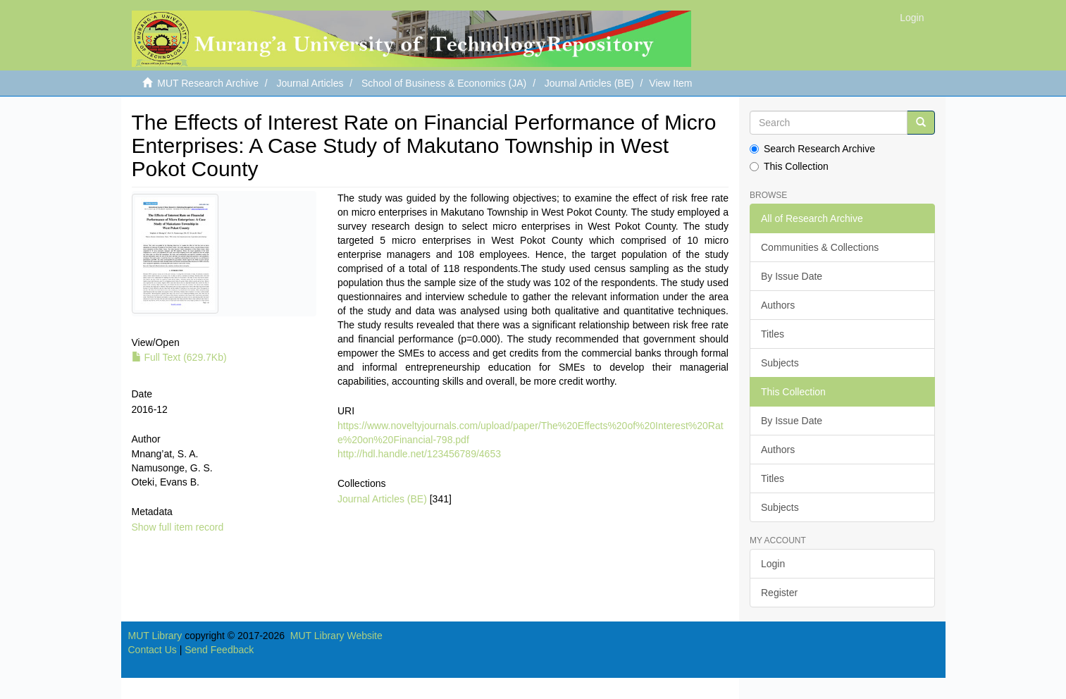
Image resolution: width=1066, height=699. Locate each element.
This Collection (789, 166)
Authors (778, 305)
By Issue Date (791, 276)
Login (773, 563)
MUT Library (155, 635)
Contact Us (152, 649)
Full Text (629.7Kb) (179, 357)
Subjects (780, 363)
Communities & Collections (820, 247)
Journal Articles (310, 83)
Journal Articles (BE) (589, 83)
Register (779, 592)
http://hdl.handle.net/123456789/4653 (419, 453)
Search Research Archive (812, 148)
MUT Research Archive (208, 83)
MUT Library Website (336, 635)
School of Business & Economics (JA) (443, 83)
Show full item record (178, 527)
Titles (772, 334)
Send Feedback (219, 649)
